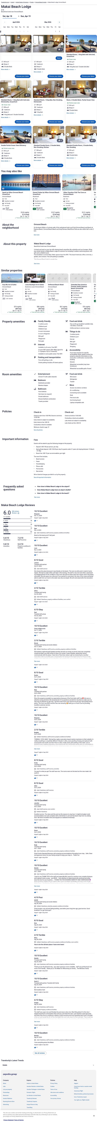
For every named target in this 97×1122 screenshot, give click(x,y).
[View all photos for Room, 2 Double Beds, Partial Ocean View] (81, 89)
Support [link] (76, 1083)
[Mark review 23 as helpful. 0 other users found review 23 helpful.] (35, 995)
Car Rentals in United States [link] (34, 1095)
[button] (45, 31)
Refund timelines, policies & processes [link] (83, 1094)
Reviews (16, 513)
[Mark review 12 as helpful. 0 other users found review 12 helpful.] (35, 755)
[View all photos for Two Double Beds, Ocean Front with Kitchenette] (48, 43)
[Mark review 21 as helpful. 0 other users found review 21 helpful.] (35, 950)
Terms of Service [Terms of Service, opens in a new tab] (18, 1120)
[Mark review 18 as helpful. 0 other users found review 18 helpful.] (35, 892)
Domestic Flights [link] (31, 1092)
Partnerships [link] (6, 1092)
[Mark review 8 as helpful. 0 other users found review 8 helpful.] (35, 667)
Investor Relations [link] (7, 1098)
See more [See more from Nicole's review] (37, 661)
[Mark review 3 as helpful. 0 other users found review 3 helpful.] (35, 555)
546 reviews (15, 511)
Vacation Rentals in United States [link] (35, 1086)
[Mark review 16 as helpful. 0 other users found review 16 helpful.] (35, 837)
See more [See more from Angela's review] (37, 1021)
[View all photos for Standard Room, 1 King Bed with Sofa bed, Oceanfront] (81, 44)
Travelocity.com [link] (5, 2)
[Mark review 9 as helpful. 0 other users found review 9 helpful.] (35, 682)
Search (93, 19)
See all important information (42, 477)
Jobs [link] (4, 1086)
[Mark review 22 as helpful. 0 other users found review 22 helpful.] (35, 973)
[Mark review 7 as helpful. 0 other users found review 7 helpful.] (35, 635)
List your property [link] (7, 1089)
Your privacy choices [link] (55, 1098)
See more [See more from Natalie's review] (37, 886)
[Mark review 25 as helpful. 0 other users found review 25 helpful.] (35, 1047)
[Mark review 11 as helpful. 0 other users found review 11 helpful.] (35, 725)
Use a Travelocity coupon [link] (80, 1097)
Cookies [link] (52, 1086)
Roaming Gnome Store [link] (8, 1101)
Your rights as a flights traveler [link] (81, 1100)
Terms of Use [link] (53, 1089)
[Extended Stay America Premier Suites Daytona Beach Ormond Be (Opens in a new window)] (80, 294)
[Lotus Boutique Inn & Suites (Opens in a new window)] (34, 294)
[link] (4, 26)
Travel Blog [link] (29, 1107)
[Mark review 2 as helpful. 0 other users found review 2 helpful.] (35, 540)
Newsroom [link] (6, 1095)
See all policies (38, 430)
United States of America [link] (22, 2)
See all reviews (40, 1053)
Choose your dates (22, 76)
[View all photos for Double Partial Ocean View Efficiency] (16, 134)
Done (87, 58)
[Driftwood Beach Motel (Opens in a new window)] (57, 294)
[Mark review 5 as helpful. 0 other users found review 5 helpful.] (35, 604)
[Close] (94, 1116)
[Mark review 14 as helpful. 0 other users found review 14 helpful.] (35, 795)
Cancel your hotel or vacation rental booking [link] (83, 1087)
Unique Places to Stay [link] (32, 1104)
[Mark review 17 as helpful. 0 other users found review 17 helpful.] (35, 860)
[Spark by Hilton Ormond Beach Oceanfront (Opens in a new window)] (15, 197)
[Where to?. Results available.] (14, 19)
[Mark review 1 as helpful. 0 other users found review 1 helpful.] (35, 521)
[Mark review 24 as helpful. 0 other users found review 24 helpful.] (35, 1028)
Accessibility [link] (53, 1095)
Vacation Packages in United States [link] (36, 1089)
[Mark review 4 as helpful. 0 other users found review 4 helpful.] (35, 583)
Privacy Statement (9, 1120)
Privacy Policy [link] (53, 1083)
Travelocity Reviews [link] (32, 1098)
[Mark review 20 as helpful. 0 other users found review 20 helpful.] (35, 930)
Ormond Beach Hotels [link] (40, 2)
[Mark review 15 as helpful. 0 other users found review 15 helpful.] (35, 822)
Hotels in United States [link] (32, 1083)
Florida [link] (32, 2)
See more (36, 235)
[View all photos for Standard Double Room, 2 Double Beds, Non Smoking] (81, 134)
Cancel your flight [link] (78, 1091)
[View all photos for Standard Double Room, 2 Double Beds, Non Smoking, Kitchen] (48, 134)
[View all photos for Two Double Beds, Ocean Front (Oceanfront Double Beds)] (16, 43)
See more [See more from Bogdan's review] (37, 749)
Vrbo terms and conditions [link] (57, 1092)
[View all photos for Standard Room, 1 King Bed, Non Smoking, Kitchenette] (48, 89)
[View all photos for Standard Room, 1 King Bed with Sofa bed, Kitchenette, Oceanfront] (16, 89)
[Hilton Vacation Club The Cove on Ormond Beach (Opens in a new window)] (76, 197)
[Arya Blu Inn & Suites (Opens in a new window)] (12, 294)
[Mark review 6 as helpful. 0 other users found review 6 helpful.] (35, 621)
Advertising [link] (6, 1104)
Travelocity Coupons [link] (32, 1101)
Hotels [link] (12, 2)
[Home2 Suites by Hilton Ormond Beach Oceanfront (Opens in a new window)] (46, 197)
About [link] (4, 1083)
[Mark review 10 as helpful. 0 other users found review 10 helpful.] (35, 710)
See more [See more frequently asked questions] (37, 497)
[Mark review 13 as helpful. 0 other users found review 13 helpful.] (35, 778)
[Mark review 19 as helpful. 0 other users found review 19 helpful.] (35, 915)
